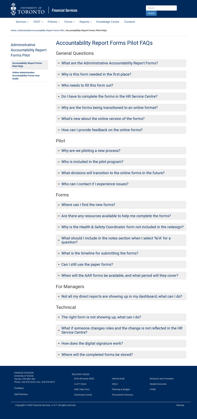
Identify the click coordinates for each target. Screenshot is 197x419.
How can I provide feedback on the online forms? (102, 130)
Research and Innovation (162, 378)
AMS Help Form (82, 389)
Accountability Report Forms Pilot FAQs (27, 64)
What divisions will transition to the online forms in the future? (113, 173)
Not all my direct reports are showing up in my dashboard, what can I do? (121, 296)
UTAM (153, 389)
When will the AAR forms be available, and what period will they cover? (119, 275)
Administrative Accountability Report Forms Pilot (41, 30)
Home (13, 30)
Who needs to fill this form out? (87, 85)
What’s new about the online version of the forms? (103, 119)
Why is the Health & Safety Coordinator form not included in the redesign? (122, 227)
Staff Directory (21, 394)
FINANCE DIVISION (24, 373)
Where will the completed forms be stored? (97, 354)
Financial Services (41, 405)
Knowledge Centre (107, 21)
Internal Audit (118, 378)
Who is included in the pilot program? (92, 162)
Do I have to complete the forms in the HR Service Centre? (109, 96)
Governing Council (83, 395)
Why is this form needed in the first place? (96, 74)
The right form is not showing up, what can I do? (101, 317)
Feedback (19, 388)
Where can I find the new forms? (88, 205)
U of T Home (80, 384)
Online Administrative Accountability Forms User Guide (26, 75)
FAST (38, 21)
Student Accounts (158, 384)
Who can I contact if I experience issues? (94, 184)
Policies (54, 21)
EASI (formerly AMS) (84, 378)
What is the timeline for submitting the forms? (99, 253)
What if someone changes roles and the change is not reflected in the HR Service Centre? (121, 330)
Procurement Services (122, 395)
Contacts (129, 21)
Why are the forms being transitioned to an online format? (109, 108)
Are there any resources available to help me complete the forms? (116, 216)
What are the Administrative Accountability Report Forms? (109, 63)
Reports (86, 21)
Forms (69, 21)
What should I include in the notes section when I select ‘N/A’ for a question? (116, 240)
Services (22, 21)
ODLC (115, 384)
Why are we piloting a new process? (90, 151)
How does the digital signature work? (92, 343)
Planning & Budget (121, 389)
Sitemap (180, 405)
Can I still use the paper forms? (87, 264)
